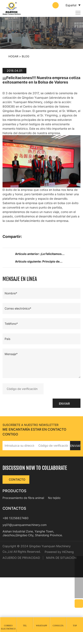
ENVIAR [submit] (65, 452)
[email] (79, 577)
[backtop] (79, 594)
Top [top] (75, 625)
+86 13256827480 (16, 567)
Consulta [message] (58, 625)
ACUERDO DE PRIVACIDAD (21, 612)
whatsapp (41, 625)
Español (68, 5)
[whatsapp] (79, 560)
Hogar (13, 56)
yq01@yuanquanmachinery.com (25, 573)
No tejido (54, 546)
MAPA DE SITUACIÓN (61, 612)
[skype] (79, 585)
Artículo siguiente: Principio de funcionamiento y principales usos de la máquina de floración (43, 311)
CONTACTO (17, 528)
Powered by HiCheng (19, 606)
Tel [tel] (25, 625)
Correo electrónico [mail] (8, 627)
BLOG (25, 56)
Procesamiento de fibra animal (23, 546)
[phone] (79, 569)
